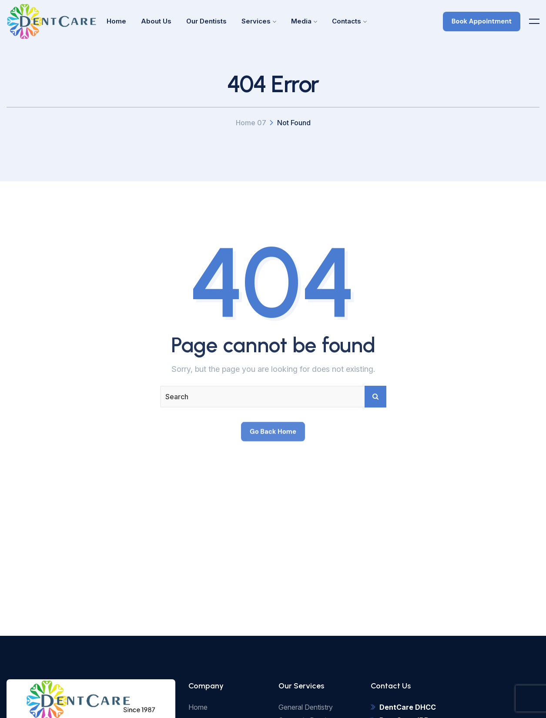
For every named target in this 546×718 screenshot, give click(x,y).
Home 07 (251, 122)
